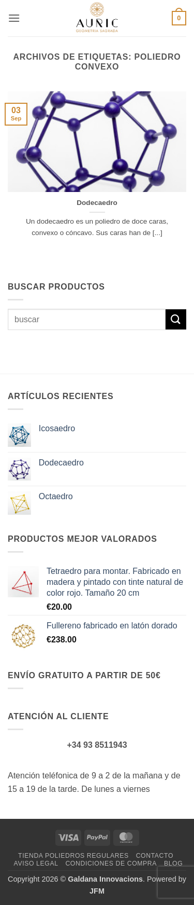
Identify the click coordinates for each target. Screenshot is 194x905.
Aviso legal (36, 863)
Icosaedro (57, 428)
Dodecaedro (97, 203)
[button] (14, 18)
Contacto (154, 855)
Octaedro (56, 496)
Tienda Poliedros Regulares (73, 855)
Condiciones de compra (111, 863)
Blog (173, 863)
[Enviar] (176, 319)
